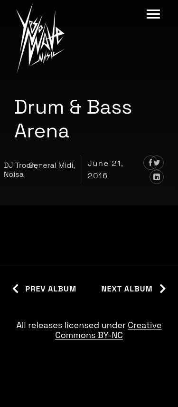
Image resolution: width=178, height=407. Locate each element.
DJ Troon (20, 165)
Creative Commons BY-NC (108, 330)
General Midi (50, 165)
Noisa (14, 174)
